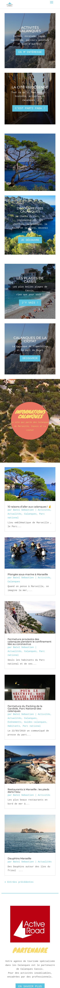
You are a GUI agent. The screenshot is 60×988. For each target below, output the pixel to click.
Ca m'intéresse (30, 52)
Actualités (14, 514)
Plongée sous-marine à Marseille (28, 574)
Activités (44, 510)
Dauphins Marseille (19, 858)
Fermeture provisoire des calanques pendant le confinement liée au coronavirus (29, 642)
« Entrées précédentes (19, 882)
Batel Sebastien (23, 510)
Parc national (32, 726)
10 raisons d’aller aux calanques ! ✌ (29, 506)
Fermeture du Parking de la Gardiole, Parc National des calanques (25, 708)
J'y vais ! (30, 302)
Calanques (30, 514)
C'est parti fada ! (30, 108)
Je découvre (30, 240)
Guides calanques (35, 722)
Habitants (14, 726)
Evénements (14, 722)
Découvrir (30, 358)
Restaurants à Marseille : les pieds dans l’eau (28, 790)
